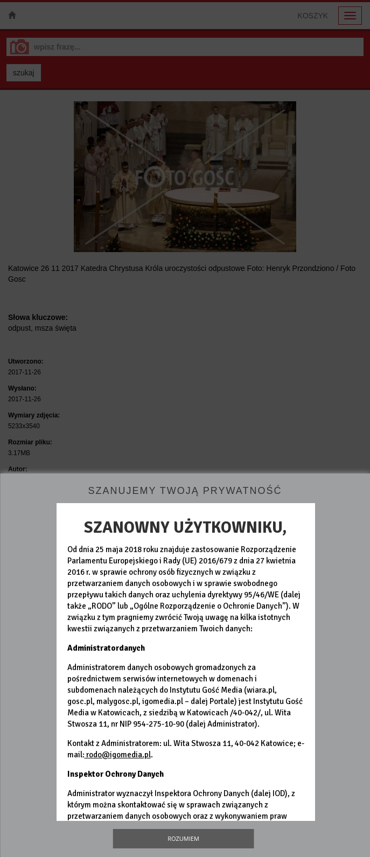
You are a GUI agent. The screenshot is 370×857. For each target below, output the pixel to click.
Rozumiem (183, 838)
